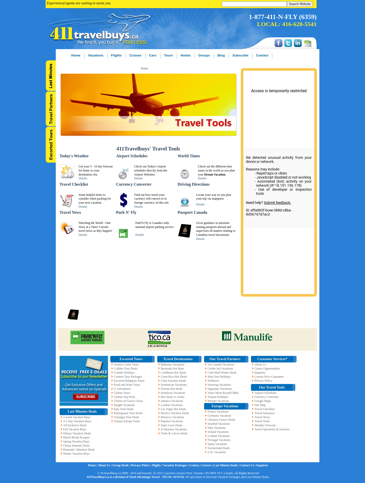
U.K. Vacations (217, 452)
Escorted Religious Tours (129, 380)
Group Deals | (121, 465)
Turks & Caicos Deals (174, 433)
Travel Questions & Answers (272, 429)
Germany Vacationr (219, 415)
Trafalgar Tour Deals (126, 417)
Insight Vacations (124, 405)
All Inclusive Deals (75, 425)
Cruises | (195, 465)
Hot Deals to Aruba (172, 396)
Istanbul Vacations (219, 423)
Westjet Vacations (218, 400)
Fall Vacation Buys (74, 429)
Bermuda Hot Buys (172, 368)
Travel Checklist (264, 409)
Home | (93, 465)
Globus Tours (122, 392)
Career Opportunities (267, 368)
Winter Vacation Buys (76, 453)
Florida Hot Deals (171, 388)
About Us (260, 364)
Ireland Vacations (218, 431)
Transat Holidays (218, 396)
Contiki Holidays (124, 372)
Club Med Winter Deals (222, 372)
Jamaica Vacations (172, 400)
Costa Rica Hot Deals (174, 376)
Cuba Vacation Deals (173, 380)
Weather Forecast (265, 425)
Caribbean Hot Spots (173, 372)
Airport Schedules (265, 392)
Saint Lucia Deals (171, 425)
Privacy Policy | (141, 465)
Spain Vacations (217, 444)
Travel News (262, 417)
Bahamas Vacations (172, 364)
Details (83, 178)
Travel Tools (262, 421)
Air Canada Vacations (221, 364)
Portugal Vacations (219, 439)
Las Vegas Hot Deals (173, 409)
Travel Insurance (264, 413)
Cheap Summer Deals (76, 445)
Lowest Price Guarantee (269, 376)
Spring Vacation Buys (76, 441)
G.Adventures (122, 388)
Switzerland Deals (219, 448)
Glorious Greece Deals (221, 419)
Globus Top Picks (124, 396)
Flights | (157, 465)
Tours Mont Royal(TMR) (223, 392)
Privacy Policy (263, 380)
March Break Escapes (76, 437)
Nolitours (213, 380)
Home (144, 68)
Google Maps (262, 400)
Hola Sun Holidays (219, 376)
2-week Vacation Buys (76, 417)
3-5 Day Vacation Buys (77, 421)
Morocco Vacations (172, 417)
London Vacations (172, 405)
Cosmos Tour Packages (128, 376)
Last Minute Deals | (227, 465)
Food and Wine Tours (127, 384)
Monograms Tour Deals (128, 413)
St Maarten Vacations (174, 429)
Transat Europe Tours (127, 421)
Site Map (260, 405)
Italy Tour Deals (124, 409)
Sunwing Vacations (219, 384)
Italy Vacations (217, 427)
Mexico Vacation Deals (175, 413)
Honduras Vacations (173, 392)
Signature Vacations (220, 388)
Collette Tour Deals (126, 368)
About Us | (105, 465)
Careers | (207, 465)
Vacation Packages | (176, 465)
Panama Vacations (172, 421)
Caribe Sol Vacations (220, 368)
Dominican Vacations (174, 384)
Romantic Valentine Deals (79, 449)
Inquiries (259, 372)
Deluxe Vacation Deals (77, 433)
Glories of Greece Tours (128, 400)
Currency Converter (266, 396)
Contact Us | (248, 465)
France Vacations (218, 411)
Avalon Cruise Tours (126, 364)
